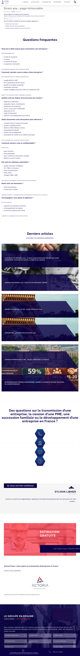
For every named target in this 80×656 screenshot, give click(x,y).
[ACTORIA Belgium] (15, 641)
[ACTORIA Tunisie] (64, 647)
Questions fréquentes (40, 40)
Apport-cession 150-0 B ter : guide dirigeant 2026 (23, 309)
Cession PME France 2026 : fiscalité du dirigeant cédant (26, 282)
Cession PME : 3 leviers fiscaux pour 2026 (20, 333)
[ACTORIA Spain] (40, 641)
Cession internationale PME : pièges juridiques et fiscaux (27, 359)
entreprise (21, 594)
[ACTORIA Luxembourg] (64, 641)
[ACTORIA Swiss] (40, 635)
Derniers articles (40, 234)
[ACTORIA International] (15, 635)
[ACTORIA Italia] (15, 647)
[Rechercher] (14, 18)
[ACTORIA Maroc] (64, 635)
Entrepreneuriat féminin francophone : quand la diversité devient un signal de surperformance (34, 383)
